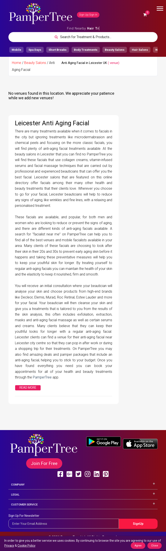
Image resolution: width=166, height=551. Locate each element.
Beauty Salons (35, 63)
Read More (27, 387)
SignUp (138, 523)
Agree (138, 545)
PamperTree (43, 377)
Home (16, 63)
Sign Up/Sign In (88, 14)
